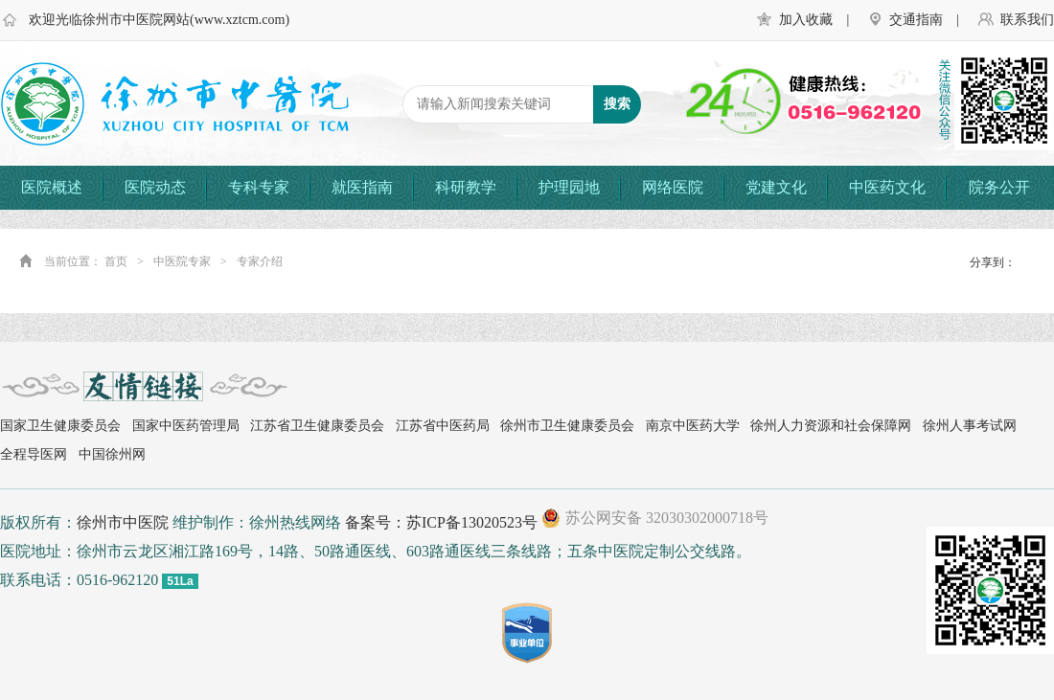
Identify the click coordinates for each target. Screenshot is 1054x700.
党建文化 (776, 187)
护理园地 (569, 187)
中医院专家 (182, 261)
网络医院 (672, 187)
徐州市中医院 (123, 522)
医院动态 (155, 187)
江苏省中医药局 (443, 425)
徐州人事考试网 (970, 425)
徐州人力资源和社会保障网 (830, 425)
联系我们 (1027, 19)
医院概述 (51, 187)
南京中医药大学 (693, 425)
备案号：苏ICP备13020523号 (441, 522)
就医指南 (362, 187)
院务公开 (999, 187)
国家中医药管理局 (186, 425)
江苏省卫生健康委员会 (317, 425)
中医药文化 (887, 187)
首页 (115, 261)
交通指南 (916, 19)
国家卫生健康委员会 (60, 425)
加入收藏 (806, 19)
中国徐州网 (112, 454)
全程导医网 (33, 454)
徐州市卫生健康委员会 (567, 425)
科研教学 (465, 187)
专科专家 (258, 187)
